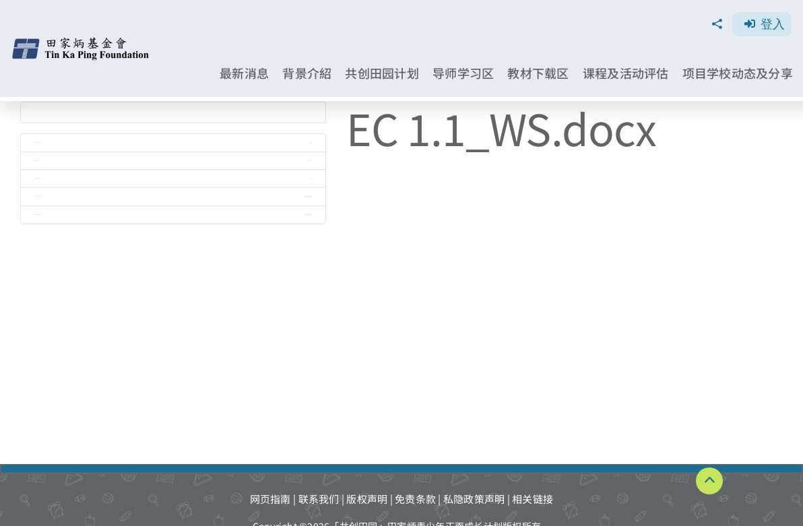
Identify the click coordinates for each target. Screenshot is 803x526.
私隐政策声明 (474, 499)
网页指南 (270, 499)
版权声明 (366, 499)
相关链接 (532, 499)
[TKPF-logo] (82, 42)
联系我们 (319, 499)
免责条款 (415, 499)
